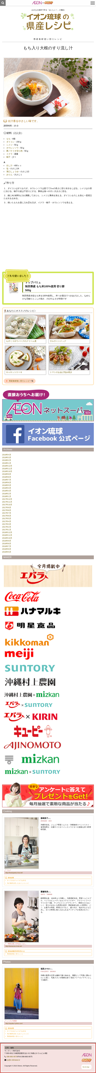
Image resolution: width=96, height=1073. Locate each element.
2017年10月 (7, 505)
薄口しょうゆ (12, 171)
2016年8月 (6, 543)
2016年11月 (7, 535)
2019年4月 (6, 455)
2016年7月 (6, 546)
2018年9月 (6, 474)
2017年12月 (7, 499)
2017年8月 (6, 510)
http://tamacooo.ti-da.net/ (13, 946)
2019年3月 (6, 457)
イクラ (9, 154)
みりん (9, 174)
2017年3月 (6, 524)
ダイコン (10, 142)
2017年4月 (6, 521)
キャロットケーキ (14, 372)
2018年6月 (6, 482)
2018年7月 (6, 480)
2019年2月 (6, 460)
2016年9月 (6, 541)
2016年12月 (7, 532)
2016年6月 (6, 549)
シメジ (9, 145)
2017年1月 (6, 530)
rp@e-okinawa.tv (13, 1060)
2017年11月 (7, 502)
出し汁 (9, 165)
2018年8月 (6, 477)
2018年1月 (6, 496)
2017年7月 (6, 513)
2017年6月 (6, 516)
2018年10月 (7, 471)
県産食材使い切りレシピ (19, 381)
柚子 (8, 157)
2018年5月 (6, 485)
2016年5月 (6, 552)
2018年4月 (6, 488)
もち (8, 139)
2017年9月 (6, 507)
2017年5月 (6, 518)
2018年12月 (7, 466)
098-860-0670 (12, 1057)
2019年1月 (6, 463)
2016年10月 (7, 538)
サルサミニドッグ (58, 341)
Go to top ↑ (86, 1067)
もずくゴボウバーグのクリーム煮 (21, 341)
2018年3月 (6, 491)
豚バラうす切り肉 (14, 151)
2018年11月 (7, 469)
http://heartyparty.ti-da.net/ (14, 873)
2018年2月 (6, 494)
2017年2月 (6, 527)
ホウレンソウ (12, 148)
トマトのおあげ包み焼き (61, 372)
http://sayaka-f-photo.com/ (14, 1023)
